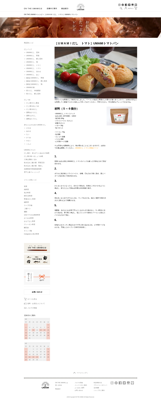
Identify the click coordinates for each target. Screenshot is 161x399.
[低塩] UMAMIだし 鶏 (34, 84)
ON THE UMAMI (30, 14)
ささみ (28, 128)
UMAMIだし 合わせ (33, 71)
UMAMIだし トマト (33, 68)
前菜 (25, 186)
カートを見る (32, 299)
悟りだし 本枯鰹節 (33, 90)
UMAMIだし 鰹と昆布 (34, 59)
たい (27, 134)
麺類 (25, 212)
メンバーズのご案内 (81, 385)
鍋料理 (26, 202)
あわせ (28, 131)
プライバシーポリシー (100, 385)
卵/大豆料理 (28, 196)
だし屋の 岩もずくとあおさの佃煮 (36, 153)
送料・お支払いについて (36, 303)
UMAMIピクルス (30, 150)
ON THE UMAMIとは (61, 382)
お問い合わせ (79, 390)
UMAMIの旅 (30, 87)
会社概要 (96, 388)
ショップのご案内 (99, 390)
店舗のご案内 (52, 8)
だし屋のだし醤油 (32, 103)
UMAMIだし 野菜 (32, 55)
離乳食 (26, 227)
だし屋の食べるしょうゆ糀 (33, 156)
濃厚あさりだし (31, 112)
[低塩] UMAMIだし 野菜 (35, 78)
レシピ (39, 14)
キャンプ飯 (28, 231)
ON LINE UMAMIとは (33, 8)
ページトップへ (80, 373)
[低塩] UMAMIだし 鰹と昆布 (36, 81)
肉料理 (26, 189)
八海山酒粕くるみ (30, 159)
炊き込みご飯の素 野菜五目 (34, 162)
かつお (28, 137)
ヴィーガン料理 (29, 224)
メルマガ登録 (32, 308)
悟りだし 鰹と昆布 (33, 94)
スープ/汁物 (28, 205)
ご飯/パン (27, 208)
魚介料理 (27, 193)
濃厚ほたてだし (31, 119)
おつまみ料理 (28, 218)
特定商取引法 (98, 382)
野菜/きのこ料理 (30, 199)
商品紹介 (65, 8)
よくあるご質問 (79, 388)
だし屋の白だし (31, 109)
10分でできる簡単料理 (32, 215)
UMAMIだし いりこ (33, 65)
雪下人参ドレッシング (32, 172)
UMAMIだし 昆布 (32, 52)
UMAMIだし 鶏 (32, 62)
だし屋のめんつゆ (32, 106)
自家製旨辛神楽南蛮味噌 (32, 169)
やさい (28, 141)
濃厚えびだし (31, 116)
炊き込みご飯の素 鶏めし (33, 166)
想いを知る (58, 385)
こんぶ (28, 144)
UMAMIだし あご (32, 75)
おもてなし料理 (29, 221)
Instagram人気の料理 (31, 234)
